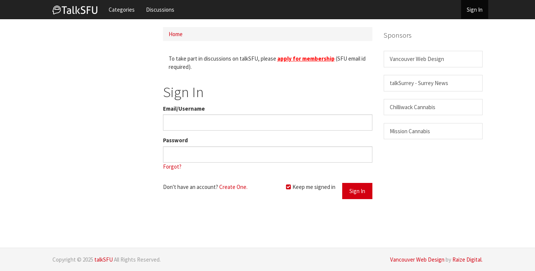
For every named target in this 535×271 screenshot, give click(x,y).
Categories (122, 9)
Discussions (160, 9)
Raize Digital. (467, 259)
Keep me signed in (310, 186)
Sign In (475, 9)
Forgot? (172, 166)
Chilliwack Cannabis (412, 107)
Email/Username (184, 108)
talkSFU (103, 259)
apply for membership (306, 58)
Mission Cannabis (410, 131)
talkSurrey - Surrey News (419, 83)
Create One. (233, 186)
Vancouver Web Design (417, 58)
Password (175, 140)
